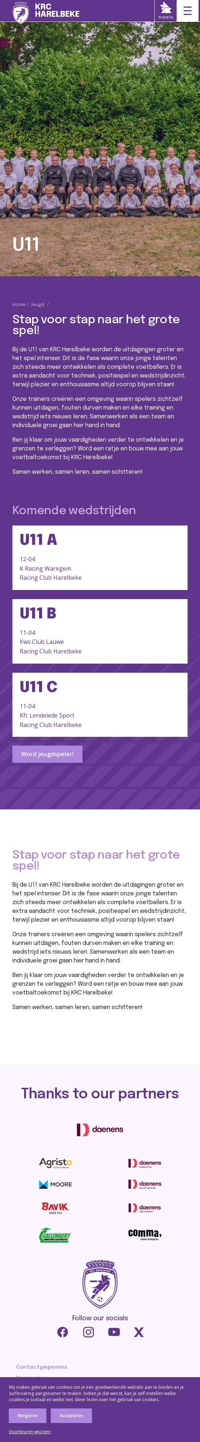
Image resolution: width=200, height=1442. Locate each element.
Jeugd (37, 305)
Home (19, 305)
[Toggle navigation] (188, 11)
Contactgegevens (42, 1367)
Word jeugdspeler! (47, 754)
